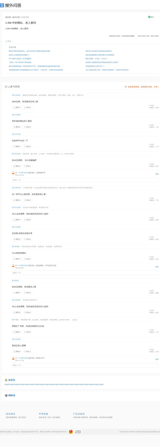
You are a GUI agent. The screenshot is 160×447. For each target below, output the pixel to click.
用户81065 (16, 246)
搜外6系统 (93, 417)
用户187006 (16, 227)
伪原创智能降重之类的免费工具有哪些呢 (100, 55)
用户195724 (16, 188)
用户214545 (16, 115)
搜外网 (8, 17)
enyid (7, 384)
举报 (8, 41)
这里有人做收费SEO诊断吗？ (19, 55)
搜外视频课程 (11, 417)
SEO (11, 5)
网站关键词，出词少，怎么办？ (97, 59)
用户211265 (16, 207)
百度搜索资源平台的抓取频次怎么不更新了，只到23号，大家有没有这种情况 (36, 70)
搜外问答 (16, 17)
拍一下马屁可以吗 (21, 173)
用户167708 (16, 134)
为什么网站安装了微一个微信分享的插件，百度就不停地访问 (107, 70)
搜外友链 (42, 417)
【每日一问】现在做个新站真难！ (21, 62)
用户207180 (16, 154)
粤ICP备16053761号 (59, 432)
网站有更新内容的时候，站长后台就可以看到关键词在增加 (29, 51)
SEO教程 (56, 417)
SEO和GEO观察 (106, 417)
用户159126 (16, 300)
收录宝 (11, 380)
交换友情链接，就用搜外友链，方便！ (141, 87)
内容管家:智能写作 (80, 417)
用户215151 (16, 95)
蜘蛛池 (11, 395)
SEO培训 (22, 417)
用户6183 (15, 280)
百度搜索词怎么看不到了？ (95, 66)
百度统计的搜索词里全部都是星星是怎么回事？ (102, 62)
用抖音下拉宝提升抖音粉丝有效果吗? (99, 51)
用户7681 (15, 320)
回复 (157, 174)
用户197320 (16, 339)
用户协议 (16, 432)
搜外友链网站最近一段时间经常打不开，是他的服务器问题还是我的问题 (34, 66)
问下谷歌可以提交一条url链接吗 (20, 59)
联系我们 (9, 432)
